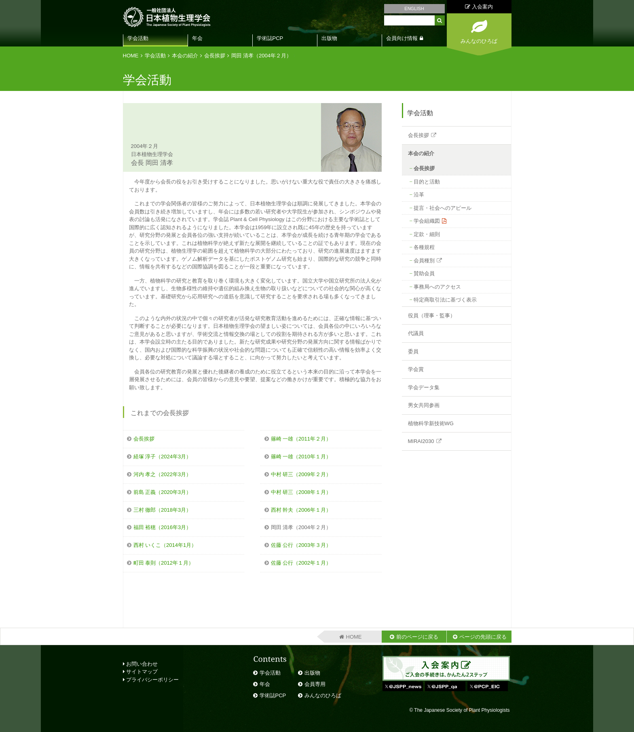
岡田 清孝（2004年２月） (261, 56)
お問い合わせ (140, 664)
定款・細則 (427, 234)
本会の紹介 (185, 56)
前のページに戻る (417, 637)
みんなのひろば (322, 695)
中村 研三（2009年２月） (301, 474)
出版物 (329, 38)
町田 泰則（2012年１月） (163, 563)
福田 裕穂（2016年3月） (162, 527)
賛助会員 (424, 273)
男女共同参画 (424, 405)
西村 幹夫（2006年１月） (301, 510)
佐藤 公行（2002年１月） (301, 563)
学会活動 (137, 38)
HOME (131, 56)
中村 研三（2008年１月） (301, 492)
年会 (197, 38)
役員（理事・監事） (431, 315)
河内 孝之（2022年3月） (162, 474)
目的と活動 (427, 182)
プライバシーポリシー (151, 680)
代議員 (416, 333)
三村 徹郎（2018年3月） (162, 510)
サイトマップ (140, 672)
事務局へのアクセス (437, 287)
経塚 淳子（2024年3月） (162, 457)
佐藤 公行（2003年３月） (301, 545)
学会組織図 (427, 221)
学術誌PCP (270, 38)
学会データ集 (424, 387)
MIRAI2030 (421, 441)
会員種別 (424, 260)
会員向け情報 (402, 38)
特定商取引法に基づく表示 (445, 300)
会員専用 (314, 684)
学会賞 (416, 369)
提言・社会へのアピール (442, 208)
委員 (413, 351)
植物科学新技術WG (431, 423)
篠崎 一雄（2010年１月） (301, 457)
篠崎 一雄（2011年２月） (301, 439)
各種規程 (424, 247)
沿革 (419, 195)
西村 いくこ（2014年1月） (165, 545)
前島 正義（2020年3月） (162, 492)
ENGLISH (414, 8)
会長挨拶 (214, 56)
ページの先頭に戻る (483, 637)
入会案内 (479, 7)
